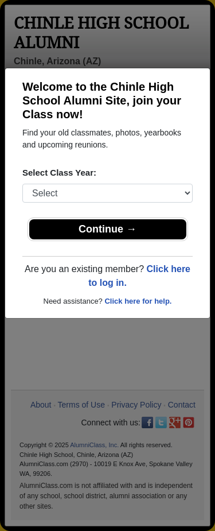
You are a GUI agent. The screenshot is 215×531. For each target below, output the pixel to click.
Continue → (107, 229)
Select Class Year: (59, 172)
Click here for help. (137, 301)
